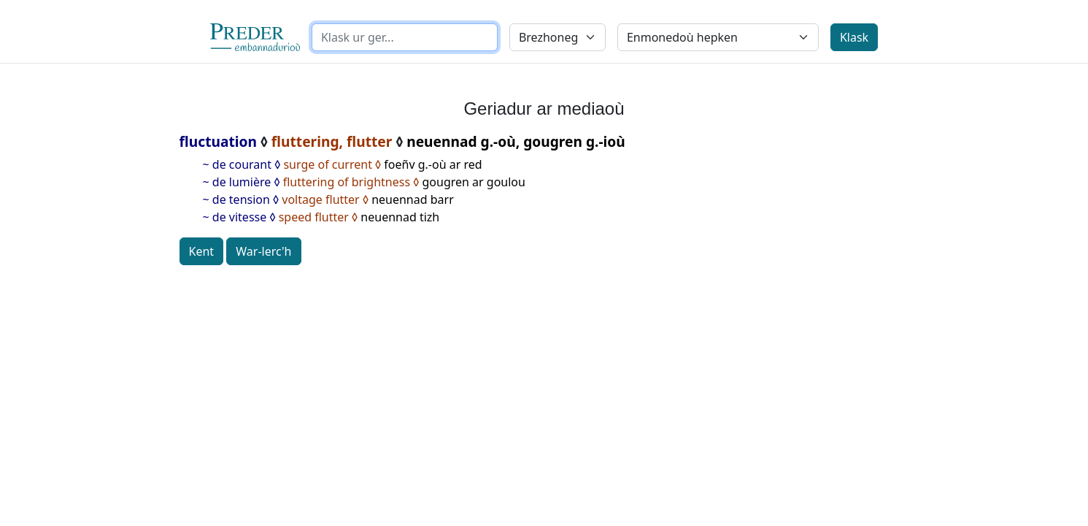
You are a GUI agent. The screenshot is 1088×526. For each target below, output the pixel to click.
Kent (202, 251)
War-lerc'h (263, 251)
